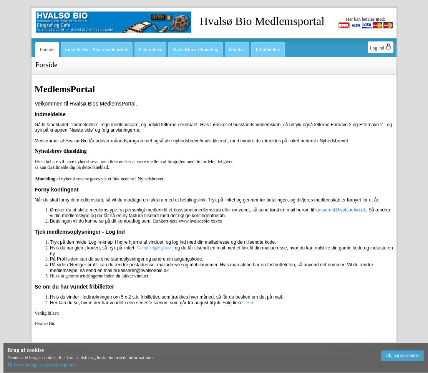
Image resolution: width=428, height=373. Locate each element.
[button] (402, 355)
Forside (47, 49)
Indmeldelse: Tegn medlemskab (96, 49)
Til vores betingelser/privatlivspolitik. (42, 365)
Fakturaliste (150, 49)
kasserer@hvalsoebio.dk (340, 210)
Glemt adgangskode (155, 248)
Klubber (237, 49)
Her (250, 302)
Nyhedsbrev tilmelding (196, 49)
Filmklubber (267, 49)
